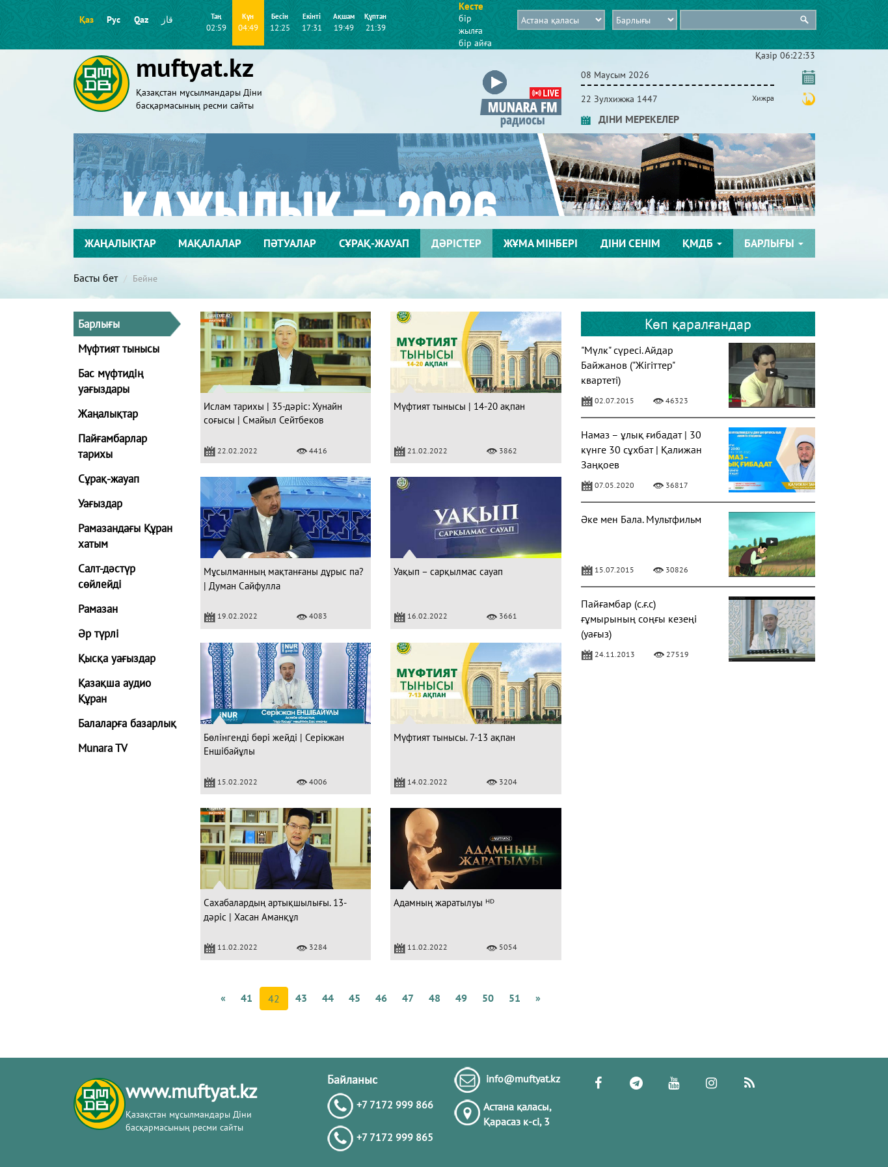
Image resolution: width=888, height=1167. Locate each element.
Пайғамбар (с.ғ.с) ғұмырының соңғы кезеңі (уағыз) (639, 618)
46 (381, 997)
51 (514, 997)
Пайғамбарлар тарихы (112, 446)
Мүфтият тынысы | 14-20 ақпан (459, 406)
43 (301, 997)
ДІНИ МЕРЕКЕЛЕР (630, 119)
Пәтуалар (289, 243)
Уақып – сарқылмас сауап (448, 571)
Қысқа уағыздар (116, 658)
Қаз (86, 19)
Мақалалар (209, 243)
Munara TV (103, 748)
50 (488, 997)
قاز (167, 19)
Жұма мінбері (541, 243)
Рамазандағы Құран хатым (125, 536)
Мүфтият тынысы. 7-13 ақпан (454, 737)
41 (246, 997)
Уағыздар (100, 503)
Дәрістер (456, 243)
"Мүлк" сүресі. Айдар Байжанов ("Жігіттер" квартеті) (628, 364)
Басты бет (96, 277)
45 (354, 997)
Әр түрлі (98, 633)
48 (434, 997)
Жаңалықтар (120, 243)
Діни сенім (630, 243)
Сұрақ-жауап (374, 243)
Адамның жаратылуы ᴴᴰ (444, 902)
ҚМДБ (702, 243)
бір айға (475, 43)
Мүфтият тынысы (118, 349)
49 (461, 997)
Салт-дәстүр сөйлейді (106, 576)
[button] (520, 72)
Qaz (141, 19)
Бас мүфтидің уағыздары (110, 381)
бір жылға (471, 24)
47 (408, 997)
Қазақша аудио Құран (114, 691)
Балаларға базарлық (127, 723)
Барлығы (773, 243)
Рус (113, 19)
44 (328, 997)
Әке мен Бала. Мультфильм (641, 519)
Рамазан (98, 609)
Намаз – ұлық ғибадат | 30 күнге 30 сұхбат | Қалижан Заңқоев (641, 449)
